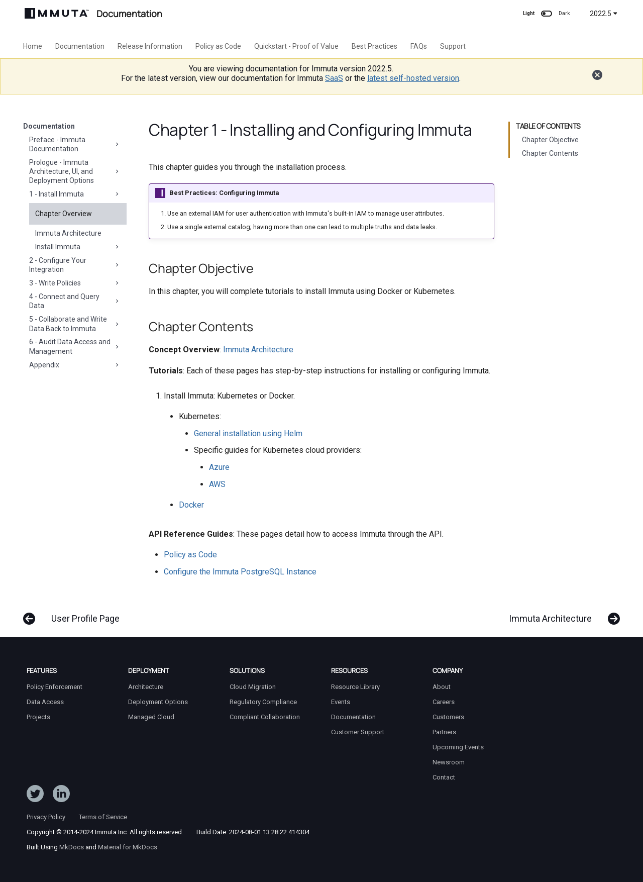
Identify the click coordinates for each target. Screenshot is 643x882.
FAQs (418, 46)
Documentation (79, 46)
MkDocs (71, 847)
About (442, 687)
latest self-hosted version (413, 78)
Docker (191, 505)
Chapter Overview (63, 214)
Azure (219, 467)
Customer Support (357, 732)
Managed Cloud (151, 717)
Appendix (75, 365)
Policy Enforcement (54, 687)
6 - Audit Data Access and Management (75, 346)
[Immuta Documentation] (56, 13)
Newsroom (449, 762)
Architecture (145, 687)
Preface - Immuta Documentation (75, 144)
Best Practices (374, 46)
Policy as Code (218, 46)
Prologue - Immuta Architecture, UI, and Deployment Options (75, 171)
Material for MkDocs (127, 847)
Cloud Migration (253, 687)
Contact (444, 777)
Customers (448, 717)
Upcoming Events (458, 747)
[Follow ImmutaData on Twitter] (35, 795)
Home (32, 46)
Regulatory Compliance (263, 702)
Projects (38, 717)
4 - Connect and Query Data (75, 301)
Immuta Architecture (68, 233)
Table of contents (548, 126)
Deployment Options (158, 702)
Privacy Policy (46, 817)
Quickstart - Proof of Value (296, 46)
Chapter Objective (550, 140)
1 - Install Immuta (75, 194)
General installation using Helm (248, 433)
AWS (217, 484)
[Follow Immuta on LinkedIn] (61, 795)
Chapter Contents (550, 153)
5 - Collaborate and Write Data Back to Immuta (75, 323)
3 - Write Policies (75, 283)
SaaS (334, 78)
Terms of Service (103, 817)
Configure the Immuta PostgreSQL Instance (240, 571)
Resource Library (355, 687)
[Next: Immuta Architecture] (560, 614)
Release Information (150, 46)
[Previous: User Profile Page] (75, 614)
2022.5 (603, 14)
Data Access (45, 702)
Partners (444, 732)
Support (453, 46)
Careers (444, 702)
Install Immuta (78, 247)
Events (340, 702)
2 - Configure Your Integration (75, 264)
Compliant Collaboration (265, 717)
